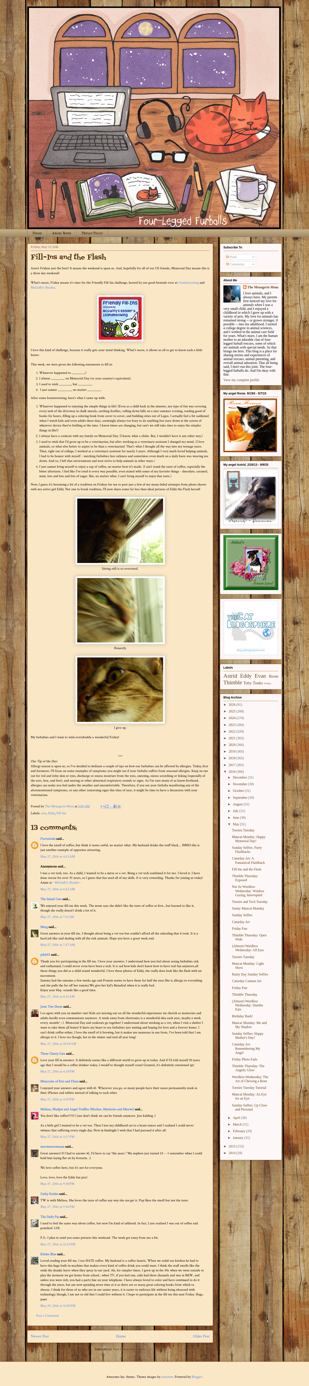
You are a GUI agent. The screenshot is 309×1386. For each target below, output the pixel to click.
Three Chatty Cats (52, 1053)
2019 (232, 751)
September (240, 797)
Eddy (51, 813)
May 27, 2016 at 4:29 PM (57, 1071)
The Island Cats (51, 899)
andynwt (167, 1377)
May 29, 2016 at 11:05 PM (57, 1306)
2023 (232, 725)
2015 (232, 1146)
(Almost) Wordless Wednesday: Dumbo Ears (247, 1005)
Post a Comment (47, 1315)
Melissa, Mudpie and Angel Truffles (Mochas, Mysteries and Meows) (87, 1109)
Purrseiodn (47, 839)
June (236, 817)
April (237, 1118)
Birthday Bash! (242, 1016)
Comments (235, 264)
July (236, 811)
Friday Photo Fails (244, 1059)
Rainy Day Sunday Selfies (250, 974)
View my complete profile (241, 380)
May (236, 824)
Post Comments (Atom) (129, 1349)
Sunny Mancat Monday (248, 908)
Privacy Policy (92, 233)
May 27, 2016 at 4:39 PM (57, 1099)
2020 (232, 745)
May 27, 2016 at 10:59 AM (58, 1044)
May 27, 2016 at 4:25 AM (57, 856)
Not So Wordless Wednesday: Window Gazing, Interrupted (248, 891)
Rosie (273, 676)
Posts (231, 257)
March (238, 1124)
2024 (232, 718)
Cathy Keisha (49, 1194)
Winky (267, 683)
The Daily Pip (50, 1217)
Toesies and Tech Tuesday (250, 902)
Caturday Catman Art (246, 981)
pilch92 (45, 954)
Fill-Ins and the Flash (246, 869)
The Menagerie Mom (262, 287)
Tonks (258, 683)
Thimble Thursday (244, 994)
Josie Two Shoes (51, 1006)
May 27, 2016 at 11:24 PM (57, 1244)
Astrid (230, 676)
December (240, 777)
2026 (232, 704)
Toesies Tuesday (243, 830)
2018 (232, 758)
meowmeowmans (52, 1146)
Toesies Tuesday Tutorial (249, 1087)
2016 (232, 771)
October (239, 791)
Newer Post (40, 1336)
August (238, 804)
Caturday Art (241, 922)
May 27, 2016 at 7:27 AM (57, 945)
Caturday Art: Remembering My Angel (246, 1048)
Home (37, 233)
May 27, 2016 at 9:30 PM (57, 1184)
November (240, 784)
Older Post (201, 1336)
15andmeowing (188, 282)
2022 (232, 731)
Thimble (232, 682)
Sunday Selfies (242, 915)
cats (43, 813)
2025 (232, 711)
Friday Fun (239, 928)
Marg (44, 927)
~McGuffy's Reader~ (67, 882)
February (239, 1131)
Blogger (197, 1377)
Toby (247, 683)
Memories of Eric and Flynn (59, 1081)
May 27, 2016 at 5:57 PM (57, 1137)
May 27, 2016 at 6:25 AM (57, 889)
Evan (260, 676)
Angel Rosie (61, 233)
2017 (232, 765)
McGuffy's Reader (43, 287)
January (238, 1138)
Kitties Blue (48, 1254)
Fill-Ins (61, 813)
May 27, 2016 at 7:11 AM (57, 917)
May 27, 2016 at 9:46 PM (57, 1207)
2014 (232, 1153)
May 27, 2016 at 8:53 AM (57, 996)
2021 (232, 738)
